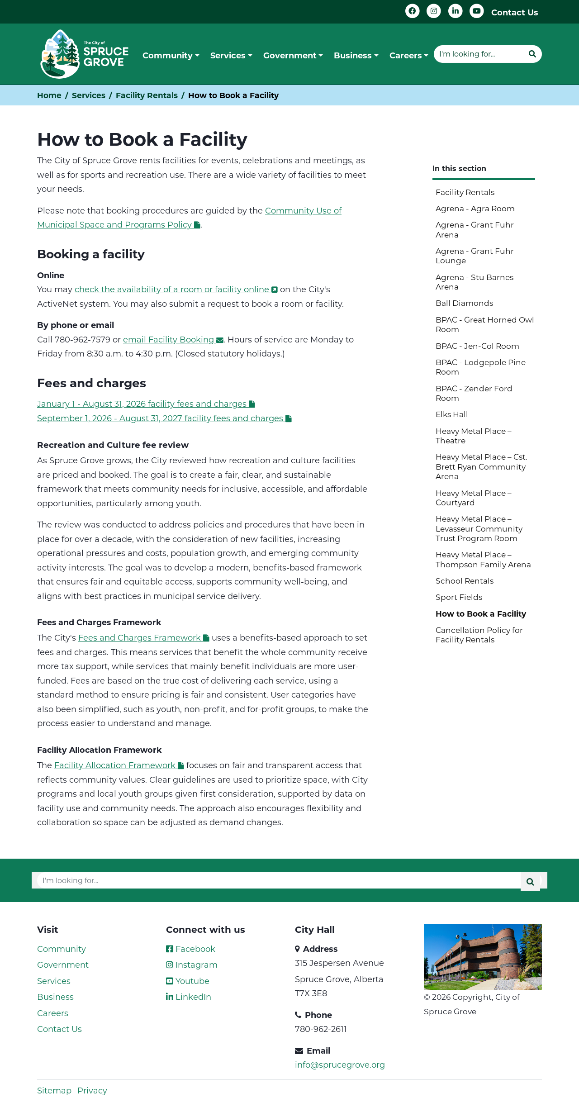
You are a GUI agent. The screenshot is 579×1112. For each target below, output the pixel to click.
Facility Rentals (147, 95)
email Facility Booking (173, 339)
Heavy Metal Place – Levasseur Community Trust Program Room (479, 528)
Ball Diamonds (464, 303)
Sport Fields (459, 597)
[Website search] (478, 53)
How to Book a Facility (481, 613)
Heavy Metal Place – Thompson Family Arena (483, 559)
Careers (52, 1012)
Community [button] (167, 55)
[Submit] (532, 53)
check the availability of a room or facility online (176, 289)
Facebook (190, 948)
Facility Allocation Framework (119, 765)
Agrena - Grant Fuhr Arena (475, 229)
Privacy (92, 1090)
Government (63, 964)
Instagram (192, 964)
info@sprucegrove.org (340, 1064)
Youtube (187, 980)
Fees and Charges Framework (143, 637)
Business (55, 996)
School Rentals (465, 580)
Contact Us (514, 12)
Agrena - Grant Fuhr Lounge (475, 255)
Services (88, 95)
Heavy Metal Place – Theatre (474, 435)
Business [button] (353, 55)
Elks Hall (452, 414)
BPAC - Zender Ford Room (474, 393)
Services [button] (228, 55)
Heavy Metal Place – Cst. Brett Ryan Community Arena (481, 466)
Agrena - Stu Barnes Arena (474, 281)
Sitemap (54, 1090)
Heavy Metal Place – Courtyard (474, 497)
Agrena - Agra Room (475, 208)
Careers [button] (405, 55)
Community (61, 948)
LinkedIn (188, 996)
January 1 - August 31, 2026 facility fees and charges (146, 403)
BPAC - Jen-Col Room (477, 346)
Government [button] (290, 55)
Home (49, 95)
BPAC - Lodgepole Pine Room (481, 366)
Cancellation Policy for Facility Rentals (479, 634)
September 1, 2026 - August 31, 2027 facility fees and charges (164, 418)
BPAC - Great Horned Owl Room (485, 324)
